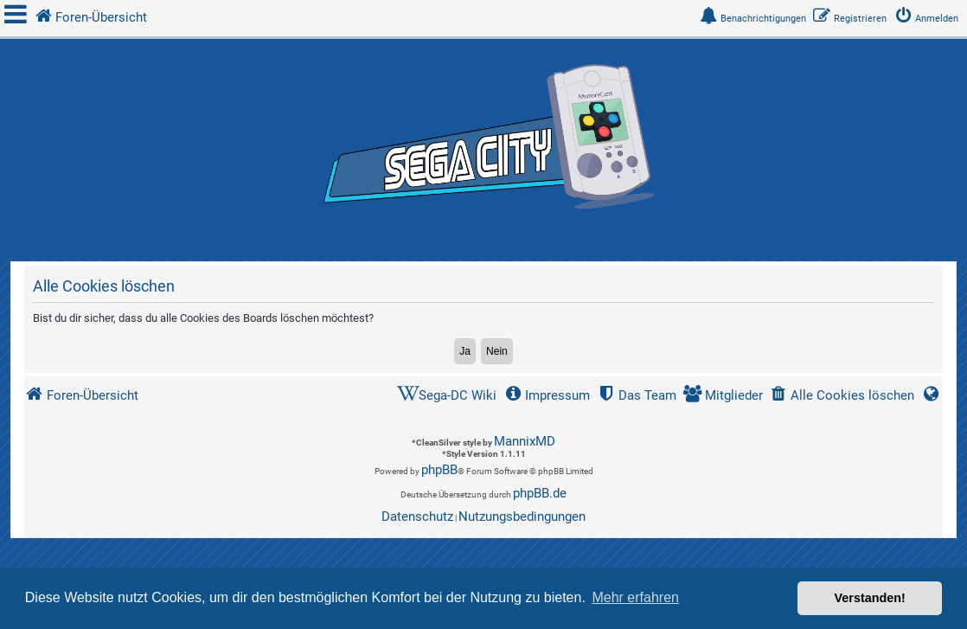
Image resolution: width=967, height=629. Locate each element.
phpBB (439, 470)
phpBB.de (540, 493)
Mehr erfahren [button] (635, 597)
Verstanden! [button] (870, 598)
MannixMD (524, 441)
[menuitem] (930, 18)
